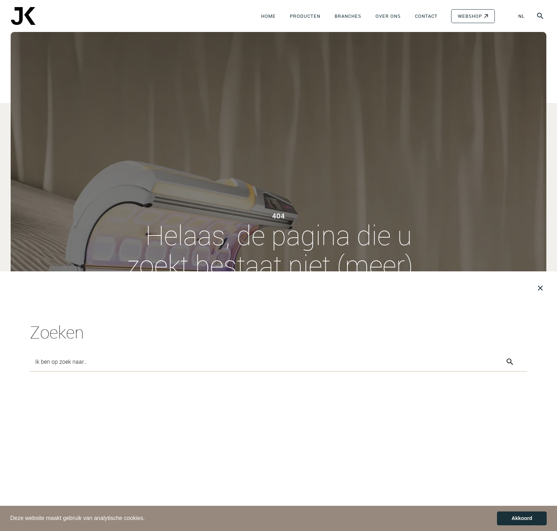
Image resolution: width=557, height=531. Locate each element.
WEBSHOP (470, 16)
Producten (305, 16)
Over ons (388, 16)
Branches (348, 16)
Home (268, 16)
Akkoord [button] (522, 518)
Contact (426, 16)
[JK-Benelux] (23, 16)
